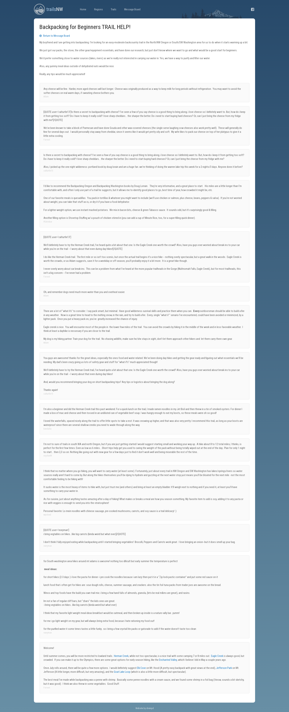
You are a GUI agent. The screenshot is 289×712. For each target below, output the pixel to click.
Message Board (132, 9)
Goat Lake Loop (122, 671)
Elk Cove (141, 668)
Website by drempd (144, 708)
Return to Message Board (54, 35)
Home (83, 9)
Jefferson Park (224, 668)
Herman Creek (121, 656)
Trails (113, 9)
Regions (98, 9)
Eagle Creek (217, 656)
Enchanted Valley (168, 659)
